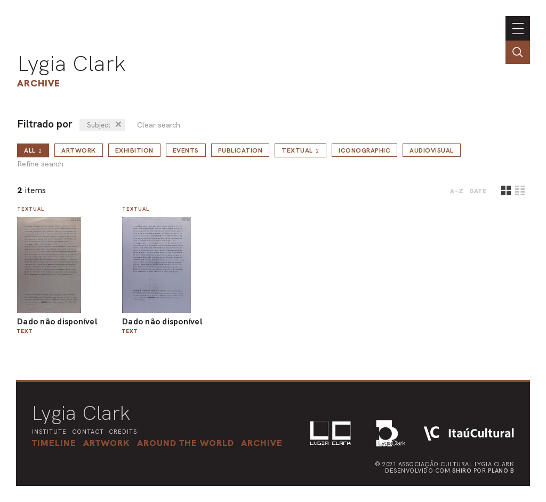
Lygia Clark (71, 63)
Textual (300, 150)
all (33, 150)
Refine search (40, 164)
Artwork (78, 150)
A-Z (457, 191)
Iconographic (364, 150)
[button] (185, 443)
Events (186, 150)
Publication (240, 150)
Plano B (501, 470)
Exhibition (134, 150)
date (478, 191)
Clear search (158, 125)
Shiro (462, 470)
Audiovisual (432, 150)
